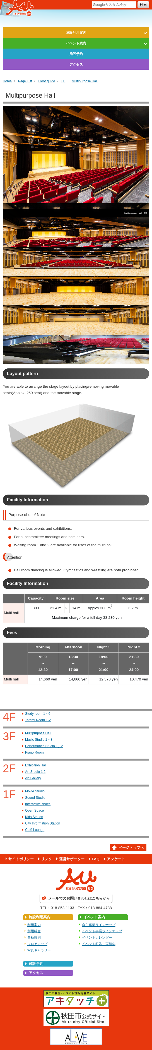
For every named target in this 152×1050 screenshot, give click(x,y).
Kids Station (34, 817)
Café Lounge (34, 830)
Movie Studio (35, 791)
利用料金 (34, 931)
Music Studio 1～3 (38, 740)
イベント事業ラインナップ (102, 931)
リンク (46, 859)
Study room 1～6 (37, 714)
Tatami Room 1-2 (38, 720)
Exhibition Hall (36, 765)
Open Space (34, 810)
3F (63, 81)
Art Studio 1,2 (35, 772)
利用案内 (34, 925)
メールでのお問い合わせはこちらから (79, 898)
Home (7, 81)
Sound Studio (35, 798)
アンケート (116, 859)
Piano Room (34, 752)
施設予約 (76, 54)
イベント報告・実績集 (98, 944)
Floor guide (46, 81)
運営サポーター (72, 859)
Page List (25, 81)
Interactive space (37, 804)
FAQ (96, 859)
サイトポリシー (21, 859)
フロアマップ (37, 944)
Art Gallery (33, 778)
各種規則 (34, 937)
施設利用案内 (76, 33)
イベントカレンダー (97, 937)
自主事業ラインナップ (98, 925)
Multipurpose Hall (85, 81)
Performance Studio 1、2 (44, 746)
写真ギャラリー (39, 950)
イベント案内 (76, 43)
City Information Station (42, 823)
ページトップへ (131, 847)
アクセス (76, 64)
